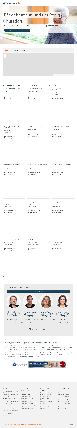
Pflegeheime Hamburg (45, 396)
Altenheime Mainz (26, 400)
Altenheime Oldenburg (27, 407)
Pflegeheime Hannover (46, 400)
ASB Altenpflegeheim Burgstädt (60, 126)
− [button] (5, 57)
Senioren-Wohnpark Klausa (35, 88)
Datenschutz (23, 424)
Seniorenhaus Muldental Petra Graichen (62, 164)
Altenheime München (27, 393)
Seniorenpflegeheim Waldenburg (61, 240)
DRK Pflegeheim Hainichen (59, 202)
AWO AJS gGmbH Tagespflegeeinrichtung (58, 89)
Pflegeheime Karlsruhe (64, 394)
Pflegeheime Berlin (44, 393)
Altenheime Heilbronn (27, 408)
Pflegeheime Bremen (63, 391)
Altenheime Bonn (25, 396)
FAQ (55, 3)
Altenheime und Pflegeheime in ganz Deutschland (11, 396)
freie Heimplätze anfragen (20, 50)
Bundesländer (12, 401)
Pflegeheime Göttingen (46, 407)
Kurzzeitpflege (9, 99)
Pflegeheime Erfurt (62, 393)
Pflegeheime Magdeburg (64, 403)
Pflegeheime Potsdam (63, 400)
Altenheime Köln (25, 394)
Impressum (39, 424)
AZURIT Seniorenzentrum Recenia (37, 240)
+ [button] (5, 55)
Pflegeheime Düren (63, 405)
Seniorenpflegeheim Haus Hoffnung (37, 164)
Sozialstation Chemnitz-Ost (35, 126)
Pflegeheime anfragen (38, 291)
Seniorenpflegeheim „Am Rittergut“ (13, 240)
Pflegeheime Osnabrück (64, 408)
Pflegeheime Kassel (45, 408)
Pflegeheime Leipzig (45, 398)
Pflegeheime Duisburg (63, 401)
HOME (24, 3)
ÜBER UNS (39, 3)
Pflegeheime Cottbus (45, 405)
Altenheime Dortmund (27, 398)
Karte (6, 50)
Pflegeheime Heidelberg (46, 403)
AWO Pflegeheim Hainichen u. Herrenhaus (11, 127)
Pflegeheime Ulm (62, 407)
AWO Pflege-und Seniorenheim (36, 202)
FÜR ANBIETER (47, 3)
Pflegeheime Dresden (45, 394)
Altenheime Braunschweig (28, 405)
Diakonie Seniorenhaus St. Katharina (13, 88)
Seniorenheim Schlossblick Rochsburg (14, 202)
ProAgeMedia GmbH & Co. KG (14, 424)
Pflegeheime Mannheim (46, 401)
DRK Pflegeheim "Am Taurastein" (12, 164)
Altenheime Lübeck (26, 401)
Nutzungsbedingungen (31, 424)
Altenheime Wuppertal (27, 403)
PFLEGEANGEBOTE (63, 3)
